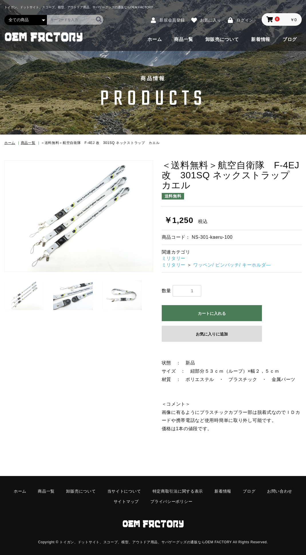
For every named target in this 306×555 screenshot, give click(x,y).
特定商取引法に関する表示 (178, 491)
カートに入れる (212, 313)
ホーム (154, 39)
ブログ (290, 39)
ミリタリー (174, 258)
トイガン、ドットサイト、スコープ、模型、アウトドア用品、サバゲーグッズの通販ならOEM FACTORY (146, 542)
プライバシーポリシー (171, 501)
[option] (78, 216)
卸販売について (222, 39)
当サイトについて (124, 491)
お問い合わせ (279, 491)
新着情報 (260, 39)
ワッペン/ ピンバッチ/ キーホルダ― (232, 264)
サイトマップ (126, 501)
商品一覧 (183, 39)
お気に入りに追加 (212, 334)
